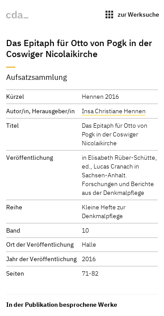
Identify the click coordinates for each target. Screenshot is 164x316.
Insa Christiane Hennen (114, 111)
